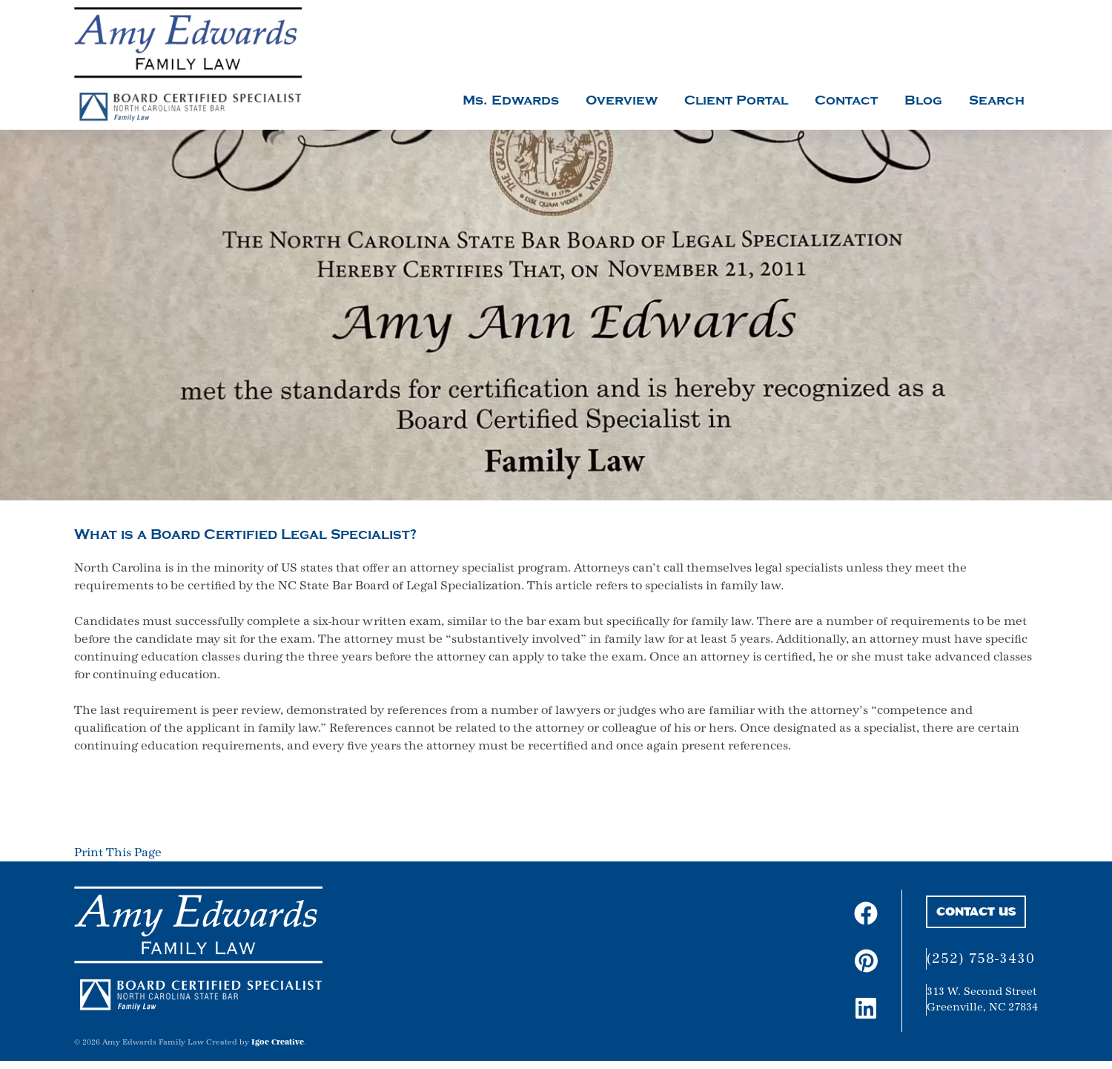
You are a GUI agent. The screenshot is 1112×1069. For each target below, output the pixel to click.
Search (997, 100)
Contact (846, 100)
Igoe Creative (277, 1042)
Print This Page (118, 852)
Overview (622, 100)
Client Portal (736, 100)
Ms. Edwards (511, 100)
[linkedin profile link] (865, 1008)
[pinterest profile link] (865, 961)
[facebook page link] (865, 913)
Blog (923, 100)
